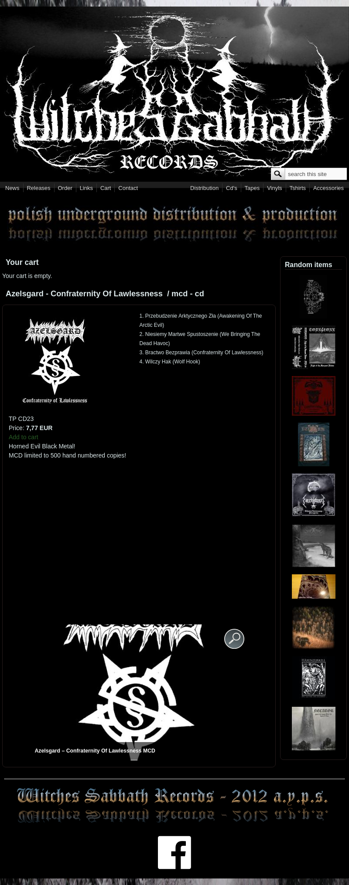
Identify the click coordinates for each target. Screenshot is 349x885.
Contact (128, 188)
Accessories (328, 188)
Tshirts (297, 188)
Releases (38, 188)
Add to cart (23, 437)
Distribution (204, 188)
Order (65, 188)
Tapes (252, 188)
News (12, 188)
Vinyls (274, 188)
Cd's (231, 188)
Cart (105, 188)
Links (86, 188)
